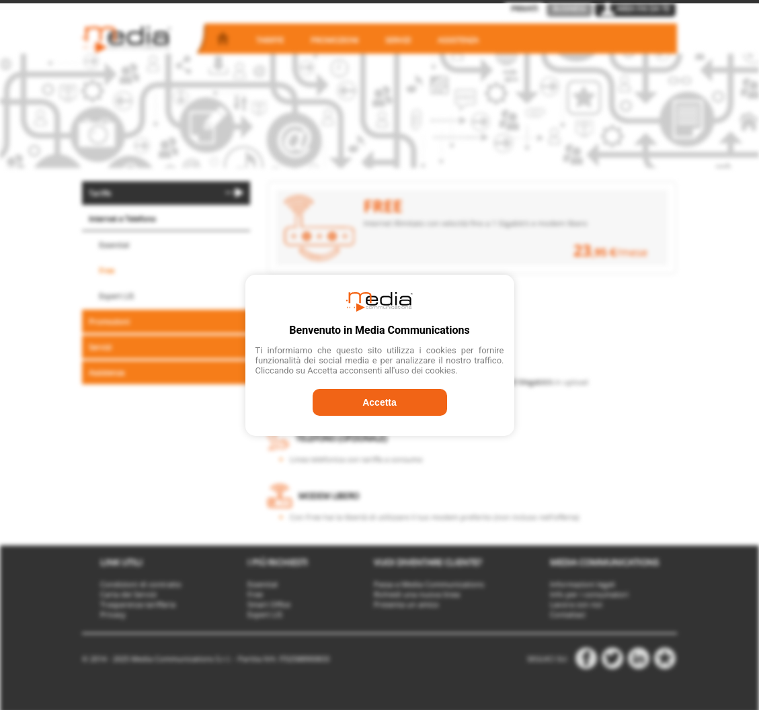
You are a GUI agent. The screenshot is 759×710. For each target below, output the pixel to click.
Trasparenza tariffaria (137, 604)
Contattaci (568, 614)
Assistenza (458, 40)
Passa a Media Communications (429, 584)
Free (106, 270)
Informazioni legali (582, 584)
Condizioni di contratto (141, 584)
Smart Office (268, 604)
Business (569, 8)
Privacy (113, 614)
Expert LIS (116, 296)
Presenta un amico (406, 604)
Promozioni (334, 40)
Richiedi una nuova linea (417, 594)
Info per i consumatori (589, 594)
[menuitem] (166, 193)
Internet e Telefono (122, 219)
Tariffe (270, 40)
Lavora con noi (576, 604)
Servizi (398, 40)
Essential (114, 245)
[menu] (166, 283)
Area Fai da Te (635, 8)
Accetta (379, 402)
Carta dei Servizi (128, 594)
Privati (524, 8)
